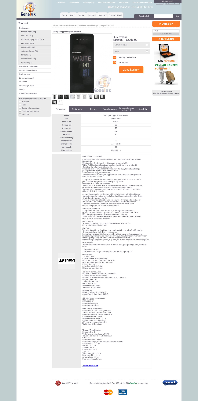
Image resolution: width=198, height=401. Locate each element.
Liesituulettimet (24, 74)
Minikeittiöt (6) (26, 55)
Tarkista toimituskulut (90, 366)
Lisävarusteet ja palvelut (28, 93)
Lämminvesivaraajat (26, 78)
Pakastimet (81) (27, 36)
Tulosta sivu (120, 62)
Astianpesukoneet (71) (29, 51)
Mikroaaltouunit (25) (28, 59)
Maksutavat (123, 2)
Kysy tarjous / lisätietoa (124, 57)
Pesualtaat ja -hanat (26, 86)
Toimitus (82, 15)
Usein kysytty (88, 2)
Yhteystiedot (74, 2)
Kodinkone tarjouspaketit (28, 70)
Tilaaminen (92, 15)
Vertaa (117, 51)
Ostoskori (166, 24)
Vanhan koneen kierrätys (142, 2)
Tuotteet (62, 26)
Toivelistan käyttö (115, 15)
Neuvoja (22, 89)
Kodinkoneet (71, 26)
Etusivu (64, 15)
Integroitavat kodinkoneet (28, 66)
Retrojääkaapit (93, 26)
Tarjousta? (102, 15)
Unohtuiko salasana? (172, 4)
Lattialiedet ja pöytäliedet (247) (32, 40)
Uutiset (72, 15)
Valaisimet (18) (26, 63)
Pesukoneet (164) (27, 43)
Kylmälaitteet (82, 26)
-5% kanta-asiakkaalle (106, 2)
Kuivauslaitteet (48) (28, 47)
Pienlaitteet (23, 82)
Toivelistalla (144, 16)
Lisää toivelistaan (121, 45)
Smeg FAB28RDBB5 (107, 26)
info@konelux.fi (105, 383)
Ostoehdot (61, 2)
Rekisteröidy (160, 4)
